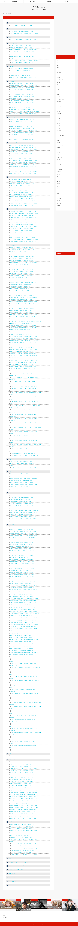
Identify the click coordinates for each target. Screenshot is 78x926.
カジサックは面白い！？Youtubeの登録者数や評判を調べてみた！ (22, 139)
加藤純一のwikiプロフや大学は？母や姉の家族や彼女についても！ (22, 109)
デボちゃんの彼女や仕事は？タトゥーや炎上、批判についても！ (22, 235)
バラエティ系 (12, 117)
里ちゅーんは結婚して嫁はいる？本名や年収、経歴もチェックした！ (23, 607)
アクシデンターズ (13, 674)
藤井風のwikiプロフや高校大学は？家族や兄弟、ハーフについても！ (23, 550)
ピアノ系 (12, 841)
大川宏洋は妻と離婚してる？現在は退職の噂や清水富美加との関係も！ (23, 600)
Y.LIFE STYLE (13, 375)
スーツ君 (12, 695)
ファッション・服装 (13, 142)
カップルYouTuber (13, 43)
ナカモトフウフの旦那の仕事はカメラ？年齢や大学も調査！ (21, 47)
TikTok (10, 28)
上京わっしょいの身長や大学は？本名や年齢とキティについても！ (22, 126)
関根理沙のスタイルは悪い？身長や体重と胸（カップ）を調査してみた (23, 360)
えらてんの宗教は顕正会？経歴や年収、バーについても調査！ (22, 482)
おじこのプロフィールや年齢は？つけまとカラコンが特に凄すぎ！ (22, 772)
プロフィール (66, 1)
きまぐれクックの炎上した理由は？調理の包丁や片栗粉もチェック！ (23, 77)
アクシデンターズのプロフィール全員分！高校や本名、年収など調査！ (23, 626)
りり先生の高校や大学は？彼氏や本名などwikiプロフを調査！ (21, 155)
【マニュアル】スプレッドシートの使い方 (18, 862)
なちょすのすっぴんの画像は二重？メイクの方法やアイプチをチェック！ (24, 198)
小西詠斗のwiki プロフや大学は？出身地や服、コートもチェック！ (22, 205)
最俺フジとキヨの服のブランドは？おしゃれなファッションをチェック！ (24, 85)
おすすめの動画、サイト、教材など (17, 869)
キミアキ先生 (12, 691)
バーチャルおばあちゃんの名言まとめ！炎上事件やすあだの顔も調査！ (23, 39)
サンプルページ (12, 881)
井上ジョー (12, 713)
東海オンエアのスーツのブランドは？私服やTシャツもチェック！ (22, 164)
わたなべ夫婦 (12, 412)
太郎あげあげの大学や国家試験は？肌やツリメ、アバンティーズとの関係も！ (24, 624)
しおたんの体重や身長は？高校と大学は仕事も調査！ (20, 288)
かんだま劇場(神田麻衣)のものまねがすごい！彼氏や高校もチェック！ (23, 168)
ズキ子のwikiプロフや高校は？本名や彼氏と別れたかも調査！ (21, 158)
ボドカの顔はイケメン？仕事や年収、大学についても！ (20, 98)
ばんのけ (12, 669)
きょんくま (12, 661)
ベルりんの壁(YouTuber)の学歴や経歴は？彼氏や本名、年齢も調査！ (23, 325)
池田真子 (12, 433)
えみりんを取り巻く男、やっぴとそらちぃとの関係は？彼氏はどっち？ (23, 134)
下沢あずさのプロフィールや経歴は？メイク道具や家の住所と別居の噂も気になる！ (26, 321)
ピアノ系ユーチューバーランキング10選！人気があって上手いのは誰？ (23, 830)
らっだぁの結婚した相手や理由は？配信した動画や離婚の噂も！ (22, 89)
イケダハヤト (12, 678)
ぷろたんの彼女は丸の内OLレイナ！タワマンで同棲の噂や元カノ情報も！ (24, 239)
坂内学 (11, 726)
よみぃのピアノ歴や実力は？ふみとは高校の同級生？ (20, 557)
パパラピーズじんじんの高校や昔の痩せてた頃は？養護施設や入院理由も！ (24, 213)
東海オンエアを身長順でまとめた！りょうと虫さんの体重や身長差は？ (23, 121)
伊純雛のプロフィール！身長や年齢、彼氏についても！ (20, 251)
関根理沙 (12, 451)
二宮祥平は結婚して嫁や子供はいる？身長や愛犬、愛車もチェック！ (23, 604)
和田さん (12, 425)
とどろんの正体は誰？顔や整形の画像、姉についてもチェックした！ (23, 342)
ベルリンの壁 (12, 420)
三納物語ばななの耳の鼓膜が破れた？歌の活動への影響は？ (21, 641)
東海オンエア (12, 739)
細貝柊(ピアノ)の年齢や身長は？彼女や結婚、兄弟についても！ (22, 546)
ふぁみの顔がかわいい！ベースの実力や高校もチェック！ (21, 286)
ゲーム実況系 (12, 81)
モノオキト (12, 700)
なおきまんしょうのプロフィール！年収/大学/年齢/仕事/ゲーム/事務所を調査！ (25, 111)
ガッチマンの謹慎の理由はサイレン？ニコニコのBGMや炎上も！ (22, 96)
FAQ (10, 858)
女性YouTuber (32, 1)
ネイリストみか (13, 416)
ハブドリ (12, 465)
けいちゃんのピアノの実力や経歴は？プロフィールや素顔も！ (22, 555)
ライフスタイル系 (13, 209)
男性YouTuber (14, 1)
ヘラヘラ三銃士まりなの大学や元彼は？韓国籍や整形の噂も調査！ (22, 132)
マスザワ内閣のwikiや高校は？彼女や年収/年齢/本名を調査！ (21, 480)
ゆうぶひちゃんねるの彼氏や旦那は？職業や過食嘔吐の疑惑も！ (22, 68)
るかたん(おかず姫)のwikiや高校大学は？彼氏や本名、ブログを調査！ (23, 316)
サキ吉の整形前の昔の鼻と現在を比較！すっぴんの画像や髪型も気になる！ (24, 200)
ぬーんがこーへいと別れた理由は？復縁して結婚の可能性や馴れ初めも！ (24, 362)
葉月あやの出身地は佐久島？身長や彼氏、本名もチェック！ (21, 344)
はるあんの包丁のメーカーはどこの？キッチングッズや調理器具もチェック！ (24, 338)
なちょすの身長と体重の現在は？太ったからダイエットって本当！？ (23, 196)
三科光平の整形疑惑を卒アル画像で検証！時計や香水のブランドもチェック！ (24, 166)
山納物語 (12, 734)
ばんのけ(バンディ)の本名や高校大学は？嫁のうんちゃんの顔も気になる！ (24, 643)
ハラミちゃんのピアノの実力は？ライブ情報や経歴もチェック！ (22, 258)
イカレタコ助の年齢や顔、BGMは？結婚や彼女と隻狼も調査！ (22, 100)
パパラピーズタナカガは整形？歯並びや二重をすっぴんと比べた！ (22, 45)
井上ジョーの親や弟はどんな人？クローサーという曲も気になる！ (22, 648)
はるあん (12, 390)
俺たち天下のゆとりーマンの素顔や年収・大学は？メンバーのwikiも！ (23, 119)
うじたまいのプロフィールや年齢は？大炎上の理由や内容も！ (22, 31)
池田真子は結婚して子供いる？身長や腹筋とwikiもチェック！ (21, 329)
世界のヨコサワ (13, 708)
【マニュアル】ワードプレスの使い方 (17, 866)
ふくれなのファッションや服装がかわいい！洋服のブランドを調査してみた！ (24, 171)
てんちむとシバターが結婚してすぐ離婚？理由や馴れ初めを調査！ (22, 308)
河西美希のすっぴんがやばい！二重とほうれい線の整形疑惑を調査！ (23, 353)
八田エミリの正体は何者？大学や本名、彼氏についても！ (21, 310)
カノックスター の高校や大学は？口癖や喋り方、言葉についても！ (22, 70)
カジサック (12, 687)
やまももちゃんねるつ (14, 407)
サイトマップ (12, 877)
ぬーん (11, 383)
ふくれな (12, 394)
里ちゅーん (12, 747)
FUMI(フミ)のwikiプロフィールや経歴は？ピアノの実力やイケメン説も (23, 565)
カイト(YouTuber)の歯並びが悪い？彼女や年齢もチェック (21, 514)
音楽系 (10, 822)
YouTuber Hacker (39, 7)
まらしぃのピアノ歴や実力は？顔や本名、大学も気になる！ (21, 544)
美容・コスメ (12, 759)
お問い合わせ (49, 1)
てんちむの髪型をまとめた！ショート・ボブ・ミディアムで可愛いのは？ (24, 149)
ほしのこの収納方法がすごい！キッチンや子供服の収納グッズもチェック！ (24, 336)
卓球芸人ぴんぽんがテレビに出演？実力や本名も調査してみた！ (22, 646)
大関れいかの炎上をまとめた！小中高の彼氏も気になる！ (21, 284)
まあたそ (12, 403)
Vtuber (10, 37)
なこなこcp (12, 58)
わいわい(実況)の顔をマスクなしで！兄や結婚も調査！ (20, 107)
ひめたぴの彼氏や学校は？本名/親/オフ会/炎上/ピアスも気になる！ (22, 299)
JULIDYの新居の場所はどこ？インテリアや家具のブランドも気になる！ (23, 51)
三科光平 (12, 704)
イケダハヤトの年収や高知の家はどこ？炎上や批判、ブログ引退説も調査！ (24, 489)
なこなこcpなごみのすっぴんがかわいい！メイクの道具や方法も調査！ (23, 49)
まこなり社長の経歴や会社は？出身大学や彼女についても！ (21, 476)
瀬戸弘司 (12, 743)
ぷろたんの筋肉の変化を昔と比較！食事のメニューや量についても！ (23, 241)
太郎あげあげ (12, 730)
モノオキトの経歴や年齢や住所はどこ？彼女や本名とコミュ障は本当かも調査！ (25, 613)
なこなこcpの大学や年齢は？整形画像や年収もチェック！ (21, 54)
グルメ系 (11, 66)
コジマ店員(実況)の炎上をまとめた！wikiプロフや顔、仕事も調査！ (22, 87)
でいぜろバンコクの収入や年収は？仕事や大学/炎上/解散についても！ (23, 581)
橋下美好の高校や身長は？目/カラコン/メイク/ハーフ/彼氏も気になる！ (23, 297)
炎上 (10, 492)
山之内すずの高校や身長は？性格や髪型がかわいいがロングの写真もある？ (24, 203)
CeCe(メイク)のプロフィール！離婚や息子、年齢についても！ (22, 275)
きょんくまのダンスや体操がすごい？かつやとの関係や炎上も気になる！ (24, 512)
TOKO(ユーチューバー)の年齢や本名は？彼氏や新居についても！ (22, 323)
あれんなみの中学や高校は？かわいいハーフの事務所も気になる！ (22, 194)
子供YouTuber (12, 459)
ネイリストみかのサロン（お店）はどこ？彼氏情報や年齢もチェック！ (23, 366)
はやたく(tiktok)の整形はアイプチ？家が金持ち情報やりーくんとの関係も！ (24, 33)
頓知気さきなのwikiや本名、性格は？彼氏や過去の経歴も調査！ (22, 145)
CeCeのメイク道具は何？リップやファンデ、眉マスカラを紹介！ (22, 269)
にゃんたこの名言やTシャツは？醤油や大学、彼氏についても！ (22, 75)
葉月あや (12, 446)
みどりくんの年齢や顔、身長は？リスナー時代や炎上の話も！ (22, 83)
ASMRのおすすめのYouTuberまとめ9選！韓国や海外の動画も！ (22, 25)
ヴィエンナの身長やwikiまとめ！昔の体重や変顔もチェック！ (21, 179)
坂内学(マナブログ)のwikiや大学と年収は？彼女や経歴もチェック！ (22, 486)
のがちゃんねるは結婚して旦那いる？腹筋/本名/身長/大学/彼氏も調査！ (23, 301)
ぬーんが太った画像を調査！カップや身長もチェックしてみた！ (22, 364)
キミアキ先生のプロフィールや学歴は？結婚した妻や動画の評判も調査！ (24, 484)
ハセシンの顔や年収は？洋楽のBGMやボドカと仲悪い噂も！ (21, 91)
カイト (11, 682)
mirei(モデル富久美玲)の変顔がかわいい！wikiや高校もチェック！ (22, 128)
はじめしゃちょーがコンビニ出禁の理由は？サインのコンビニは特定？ (23, 585)
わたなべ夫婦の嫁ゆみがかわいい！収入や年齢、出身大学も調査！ (22, 56)
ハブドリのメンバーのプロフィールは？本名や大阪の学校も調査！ (22, 463)
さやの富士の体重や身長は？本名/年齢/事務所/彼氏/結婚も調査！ (22, 347)
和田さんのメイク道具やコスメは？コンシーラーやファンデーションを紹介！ (24, 349)
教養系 (10, 471)
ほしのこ (12, 399)
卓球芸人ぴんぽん (13, 721)
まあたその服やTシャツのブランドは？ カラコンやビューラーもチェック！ (24, 173)
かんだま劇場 (12, 379)
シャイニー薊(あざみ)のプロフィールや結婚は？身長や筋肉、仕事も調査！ (24, 589)
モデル (10, 177)
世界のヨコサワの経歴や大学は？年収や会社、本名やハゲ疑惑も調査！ (23, 620)
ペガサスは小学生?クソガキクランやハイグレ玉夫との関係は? (22, 94)
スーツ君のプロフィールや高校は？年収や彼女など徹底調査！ (22, 654)
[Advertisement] (65, 35)
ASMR (10, 22)
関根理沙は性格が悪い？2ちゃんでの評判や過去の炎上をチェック (22, 357)
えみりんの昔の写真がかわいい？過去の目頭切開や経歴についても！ (23, 147)
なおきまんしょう (13, 665)
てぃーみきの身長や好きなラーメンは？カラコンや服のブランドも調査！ (24, 160)
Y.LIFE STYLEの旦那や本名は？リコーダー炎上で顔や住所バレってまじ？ (24, 331)
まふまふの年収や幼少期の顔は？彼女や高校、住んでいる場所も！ (22, 574)
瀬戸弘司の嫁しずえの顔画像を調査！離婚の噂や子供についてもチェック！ (24, 652)
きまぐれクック (13, 656)
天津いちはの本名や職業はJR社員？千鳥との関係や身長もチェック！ (23, 295)
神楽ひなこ (12, 442)
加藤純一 (12, 717)
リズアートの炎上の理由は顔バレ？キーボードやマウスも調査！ (22, 102)
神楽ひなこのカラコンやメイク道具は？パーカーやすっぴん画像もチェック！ (24, 340)
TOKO (11, 370)
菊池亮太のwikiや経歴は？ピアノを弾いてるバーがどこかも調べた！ (23, 561)
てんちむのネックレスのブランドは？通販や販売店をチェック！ (22, 151)
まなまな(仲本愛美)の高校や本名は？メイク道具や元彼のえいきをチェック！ (24, 303)
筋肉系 (10, 753)
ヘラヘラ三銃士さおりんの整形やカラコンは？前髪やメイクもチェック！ (24, 130)
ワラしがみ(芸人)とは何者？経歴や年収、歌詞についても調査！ (22, 591)
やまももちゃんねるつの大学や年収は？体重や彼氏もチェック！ (22, 334)
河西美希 (12, 438)
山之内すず (12, 429)
